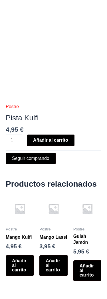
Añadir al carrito (50, 140)
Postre (12, 106)
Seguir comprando (30, 158)
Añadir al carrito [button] (19, 265)
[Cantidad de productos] (14, 140)
